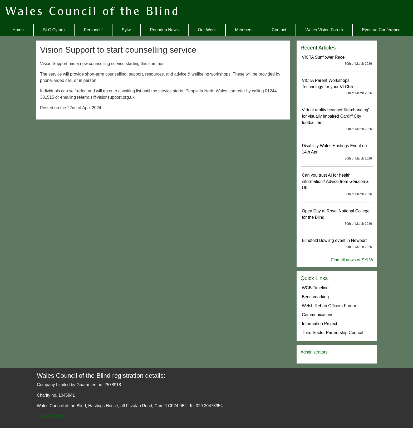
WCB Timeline (315, 288)
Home (18, 30)
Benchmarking (315, 297)
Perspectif (93, 30)
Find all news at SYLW (352, 260)
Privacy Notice (50, 416)
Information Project (319, 323)
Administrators (314, 352)
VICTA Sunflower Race (337, 60)
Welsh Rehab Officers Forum (329, 305)
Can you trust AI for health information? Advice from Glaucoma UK (337, 185)
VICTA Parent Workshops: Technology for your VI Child (337, 87)
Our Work (207, 30)
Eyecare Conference (381, 30)
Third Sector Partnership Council (332, 332)
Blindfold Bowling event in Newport (337, 243)
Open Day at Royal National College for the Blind (337, 217)
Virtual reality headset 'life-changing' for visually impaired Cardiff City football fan (337, 119)
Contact (279, 30)
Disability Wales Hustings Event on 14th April (337, 152)
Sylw (126, 30)
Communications (317, 314)
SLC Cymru (54, 30)
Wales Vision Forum (324, 30)
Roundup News (164, 30)
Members (244, 30)
